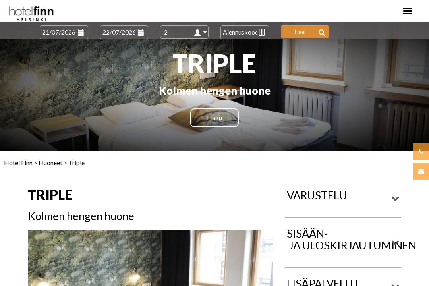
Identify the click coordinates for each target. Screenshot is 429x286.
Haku (214, 117)
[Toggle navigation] (407, 11)
